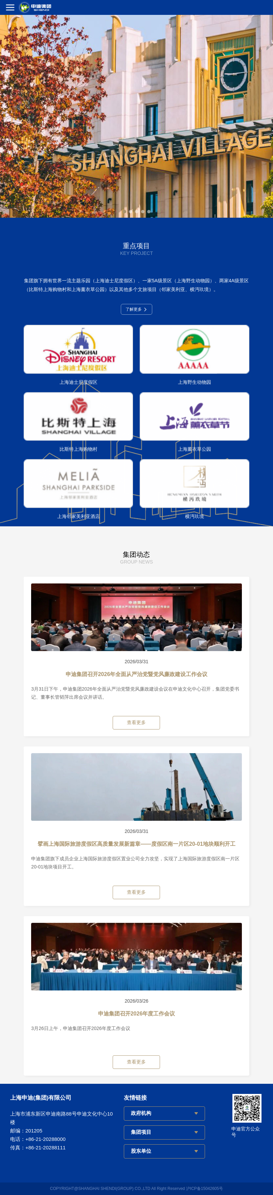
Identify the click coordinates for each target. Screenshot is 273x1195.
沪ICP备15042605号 (204, 1188)
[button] (124, 211)
